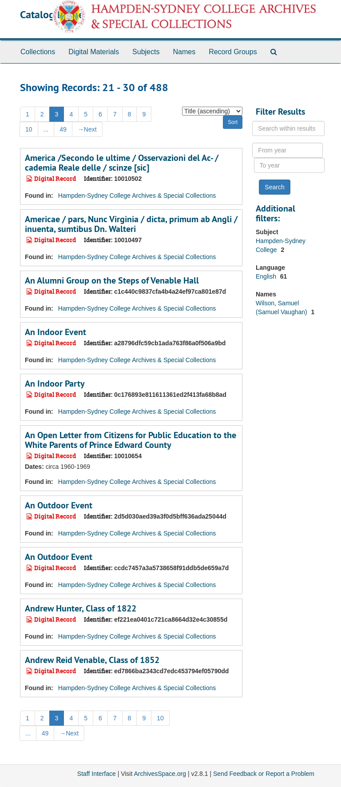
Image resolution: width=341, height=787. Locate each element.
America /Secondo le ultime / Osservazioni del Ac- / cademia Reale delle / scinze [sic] (121, 162)
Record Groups (233, 52)
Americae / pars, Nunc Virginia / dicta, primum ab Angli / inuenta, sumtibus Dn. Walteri (131, 224)
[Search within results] (288, 128)
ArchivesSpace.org (160, 773)
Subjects (145, 52)
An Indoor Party (55, 383)
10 (28, 129)
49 (63, 129)
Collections (37, 52)
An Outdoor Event (58, 505)
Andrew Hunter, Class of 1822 (80, 608)
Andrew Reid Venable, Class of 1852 (92, 660)
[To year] (289, 165)
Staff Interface (96, 773)
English (267, 276)
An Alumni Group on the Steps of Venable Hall (112, 280)
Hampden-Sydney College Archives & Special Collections (137, 195)
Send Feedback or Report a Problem (263, 773)
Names (184, 52)
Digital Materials (93, 52)
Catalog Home (52, 14)
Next (87, 129)
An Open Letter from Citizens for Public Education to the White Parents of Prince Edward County (130, 440)
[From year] (287, 150)
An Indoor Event (55, 332)
